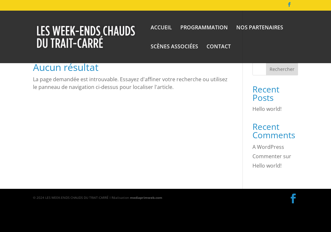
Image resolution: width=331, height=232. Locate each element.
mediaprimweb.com (146, 197)
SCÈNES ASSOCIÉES (174, 47)
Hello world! (267, 108)
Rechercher (282, 69)
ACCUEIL (161, 28)
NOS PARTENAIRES (259, 28)
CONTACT (219, 47)
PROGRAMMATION (204, 28)
